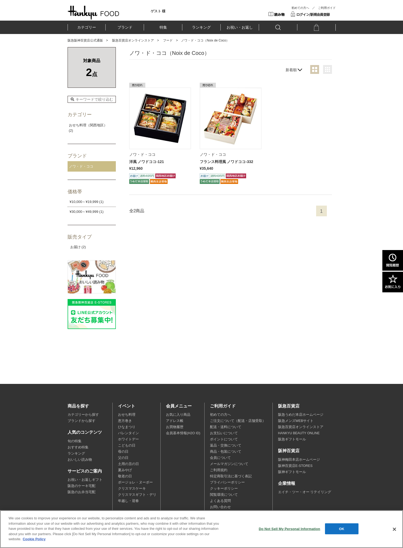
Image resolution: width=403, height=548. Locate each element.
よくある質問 (220, 501)
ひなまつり (126, 427)
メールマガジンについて (229, 464)
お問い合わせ (220, 507)
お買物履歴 (174, 427)
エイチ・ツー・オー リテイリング (304, 492)
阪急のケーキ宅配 (81, 486)
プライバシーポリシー (227, 482)
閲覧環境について (224, 495)
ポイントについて (224, 439)
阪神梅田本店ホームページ (299, 460)
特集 (163, 27)
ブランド (124, 27)
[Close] (394, 529)
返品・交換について (225, 445)
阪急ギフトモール (292, 439)
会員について (220, 458)
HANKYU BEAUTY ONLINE (299, 433)
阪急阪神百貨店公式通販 (85, 40)
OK (341, 529)
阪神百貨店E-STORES (295, 466)
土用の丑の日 (128, 464)
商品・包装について (225, 451)
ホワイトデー (128, 439)
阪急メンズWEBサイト (295, 421)
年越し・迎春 (128, 501)
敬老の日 (125, 476)
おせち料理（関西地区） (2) (88, 128)
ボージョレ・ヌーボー (135, 482)
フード (168, 40)
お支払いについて (224, 433)
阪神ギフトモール (292, 472)
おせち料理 (126, 415)
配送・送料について (225, 427)
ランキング (201, 27)
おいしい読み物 (80, 460)
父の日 (123, 458)
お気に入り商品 (178, 415)
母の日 (123, 451)
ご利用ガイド (327, 7)
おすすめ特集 (78, 447)
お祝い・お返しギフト (85, 480)
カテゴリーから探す (83, 415)
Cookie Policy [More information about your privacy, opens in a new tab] (34, 539)
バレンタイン (128, 433)
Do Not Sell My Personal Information (289, 529)
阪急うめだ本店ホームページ (300, 415)
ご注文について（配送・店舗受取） (238, 421)
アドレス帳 (174, 421)
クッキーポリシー (224, 488)
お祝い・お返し (240, 27)
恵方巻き (125, 421)
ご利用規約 (218, 470)
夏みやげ (125, 470)
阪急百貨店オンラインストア (133, 40)
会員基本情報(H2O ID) (183, 433)
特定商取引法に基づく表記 (231, 476)
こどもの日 (126, 445)
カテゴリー (86, 27)
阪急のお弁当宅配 (81, 492)
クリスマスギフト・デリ (137, 495)
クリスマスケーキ (132, 488)
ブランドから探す (81, 421)
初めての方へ (300, 7)
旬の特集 (75, 441)
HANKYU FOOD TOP (93, 12)
